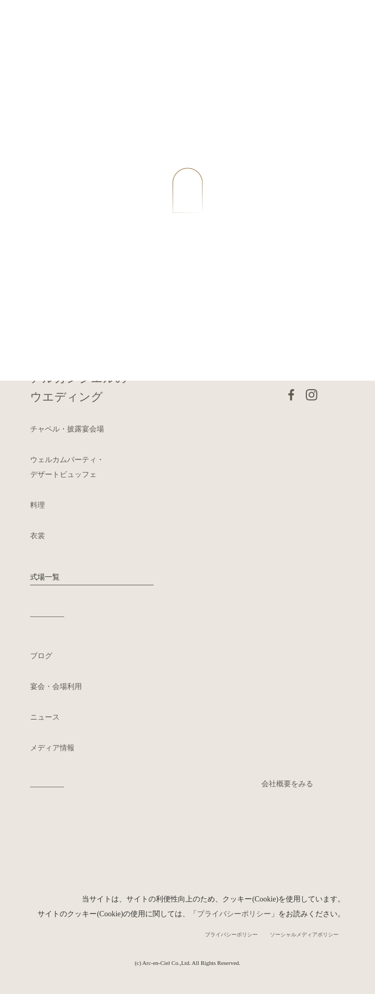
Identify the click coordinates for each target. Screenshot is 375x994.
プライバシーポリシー (234, 914)
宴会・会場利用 (56, 687)
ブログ (41, 656)
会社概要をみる (287, 784)
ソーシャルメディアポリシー (304, 934)
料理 (37, 505)
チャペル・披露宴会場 (67, 429)
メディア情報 (52, 748)
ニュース (45, 717)
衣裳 (37, 536)
